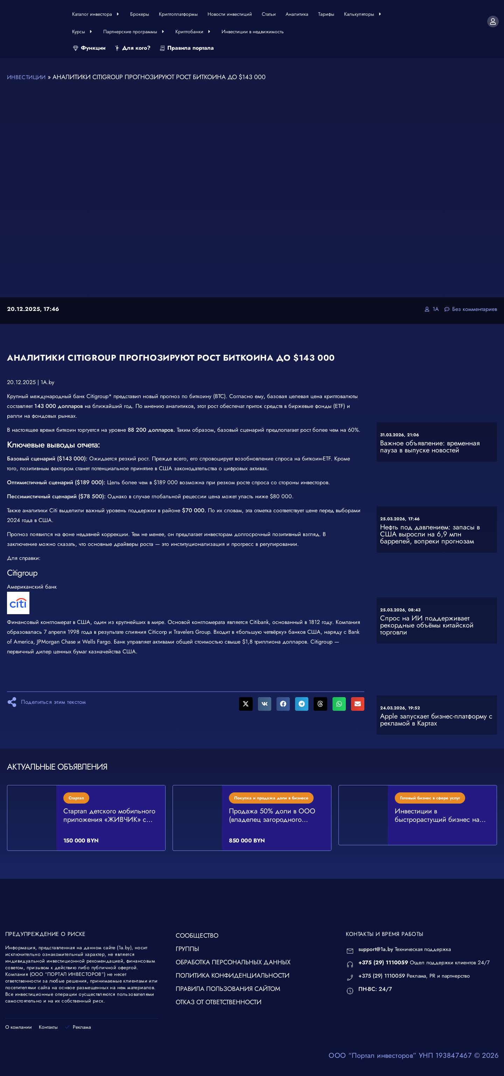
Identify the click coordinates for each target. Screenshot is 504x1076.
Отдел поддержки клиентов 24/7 (426, 962)
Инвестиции (28, 77)
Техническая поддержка (406, 949)
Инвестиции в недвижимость (253, 31)
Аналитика (297, 14)
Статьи (269, 14)
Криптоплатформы (178, 14)
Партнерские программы (134, 31)
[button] (245, 703)
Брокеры (139, 14)
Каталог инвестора (96, 14)
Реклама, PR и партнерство (417, 975)
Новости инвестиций (230, 14)
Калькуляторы (363, 14)
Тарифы (326, 14)
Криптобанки (193, 31)
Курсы (82, 31)
